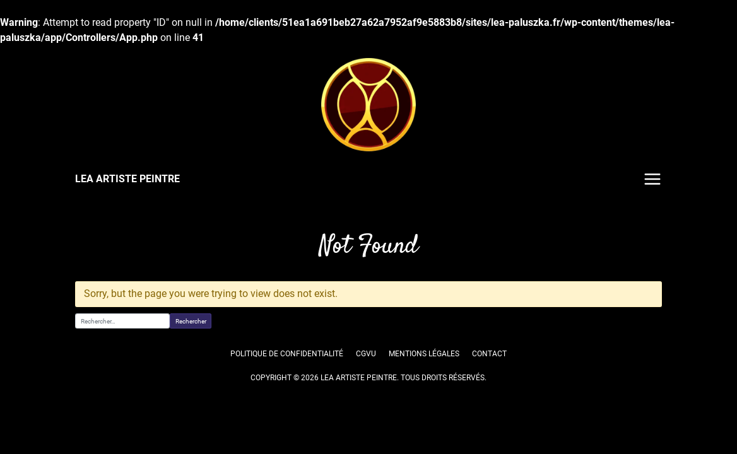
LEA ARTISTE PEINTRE (127, 179)
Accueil (87, 218)
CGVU (365, 353)
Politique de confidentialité (287, 353)
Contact (490, 353)
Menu (652, 179)
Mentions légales (424, 353)
